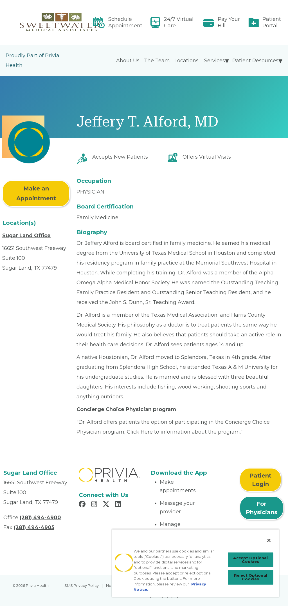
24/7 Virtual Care (179, 22)
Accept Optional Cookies (250, 560)
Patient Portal (271, 22)
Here (147, 432)
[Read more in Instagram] (95, 505)
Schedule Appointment (125, 22)
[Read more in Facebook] (83, 505)
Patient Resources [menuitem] (255, 60)
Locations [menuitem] (186, 60)
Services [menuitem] (214, 60)
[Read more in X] (107, 505)
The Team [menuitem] (157, 60)
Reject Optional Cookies (250, 577)
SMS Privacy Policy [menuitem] (81, 585)
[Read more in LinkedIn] (119, 505)
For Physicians (261, 508)
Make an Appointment (36, 193)
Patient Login (260, 479)
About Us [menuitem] (128, 60)
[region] (195, 563)
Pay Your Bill (229, 22)
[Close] (269, 540)
